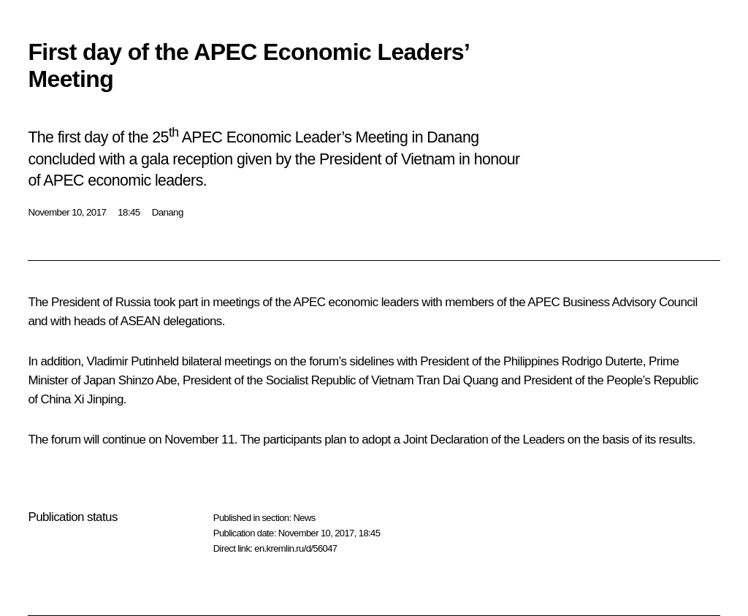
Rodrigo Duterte (602, 361)
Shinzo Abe (147, 380)
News (304, 517)
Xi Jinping (98, 399)
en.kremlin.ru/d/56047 (295, 548)
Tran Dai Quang (457, 380)
